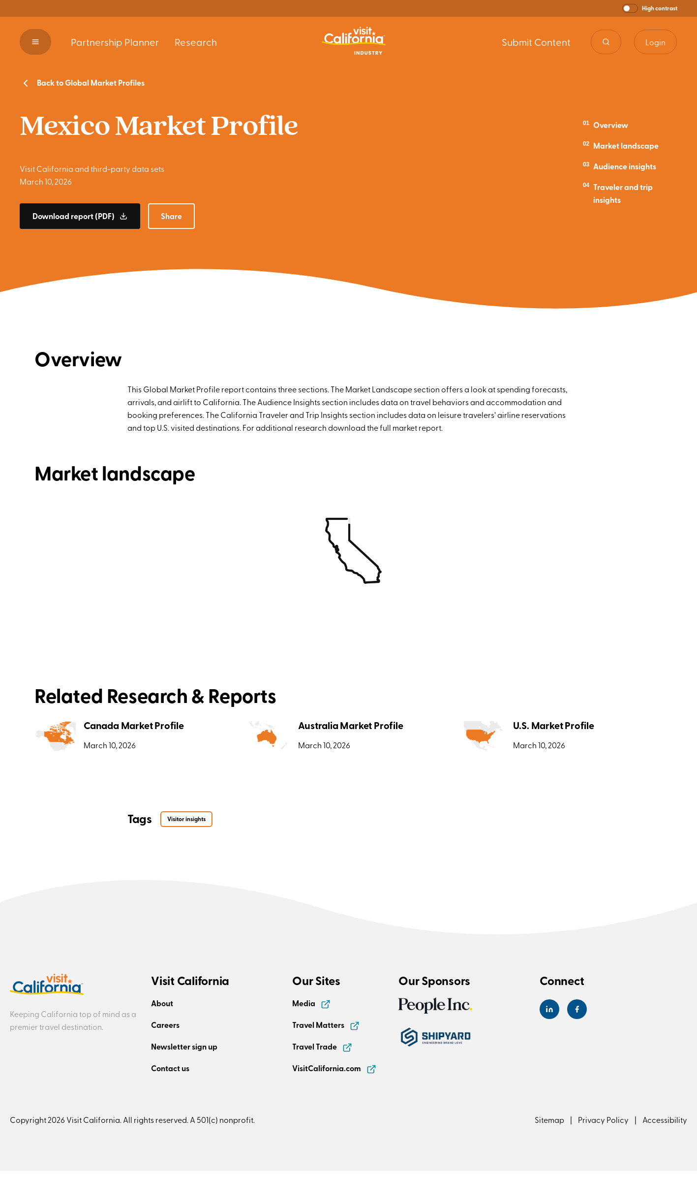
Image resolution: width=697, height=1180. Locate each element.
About (162, 1003)
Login (655, 41)
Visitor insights (186, 819)
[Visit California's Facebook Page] (577, 1009)
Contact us (170, 1068)
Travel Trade (322, 1046)
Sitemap (549, 1119)
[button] (649, 8)
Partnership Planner (115, 41)
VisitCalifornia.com (334, 1068)
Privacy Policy (603, 1119)
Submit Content (536, 41)
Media (311, 1003)
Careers (165, 1024)
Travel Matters (326, 1024)
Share (171, 216)
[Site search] (606, 42)
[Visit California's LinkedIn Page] (549, 1009)
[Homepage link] (354, 42)
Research (196, 41)
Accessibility (664, 1119)
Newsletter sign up (184, 1046)
